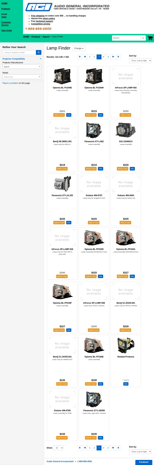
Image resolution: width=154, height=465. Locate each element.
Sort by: (133, 56)
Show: (50, 448)
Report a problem (10, 83)
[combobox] (126, 38)
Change (78, 48)
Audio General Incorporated (60, 461)
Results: (51, 57)
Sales (4, 17)
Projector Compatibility (14, 59)
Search (46, 36)
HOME (4, 3)
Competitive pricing (40, 24)
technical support (44, 21)
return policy (49, 18)
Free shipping (38, 16)
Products (5, 9)
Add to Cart (59, 115)
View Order (6, 30)
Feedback (143, 462)
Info (68, 115)
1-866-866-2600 (84, 461)
